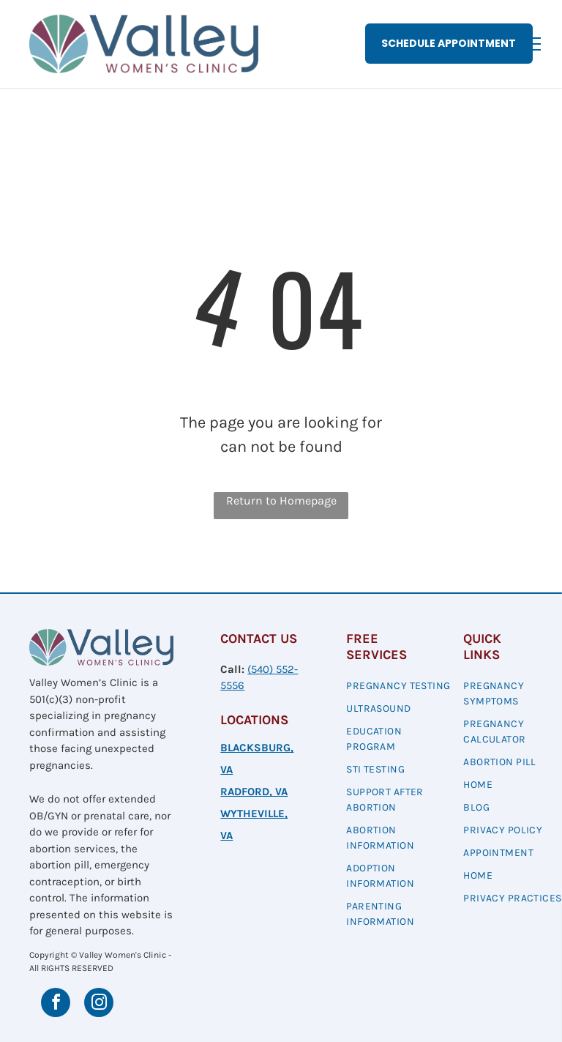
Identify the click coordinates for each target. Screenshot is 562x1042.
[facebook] (55, 1004)
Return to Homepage (281, 500)
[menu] (530, 44)
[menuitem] (399, 687)
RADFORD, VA (254, 791)
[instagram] (98, 1004)
